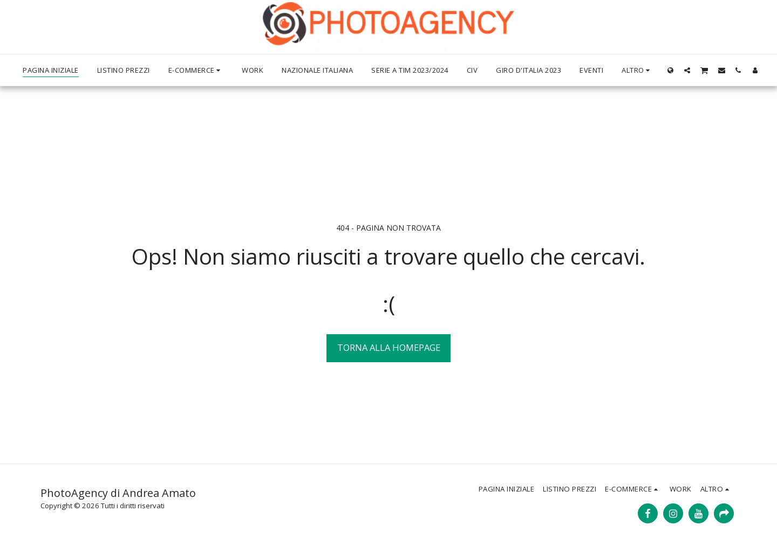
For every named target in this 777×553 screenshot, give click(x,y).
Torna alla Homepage (388, 347)
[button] (687, 70)
